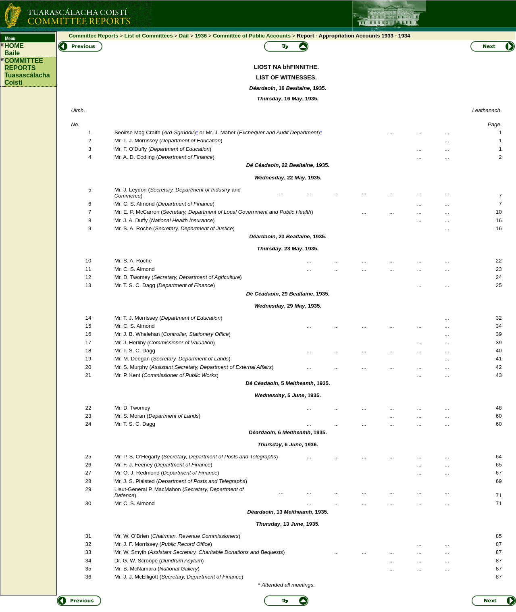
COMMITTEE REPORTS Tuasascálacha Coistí (27, 71)
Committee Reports (93, 36)
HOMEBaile (14, 49)
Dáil (184, 36)
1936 (201, 36)
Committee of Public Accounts (252, 36)
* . (286, 585)
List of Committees (149, 36)
